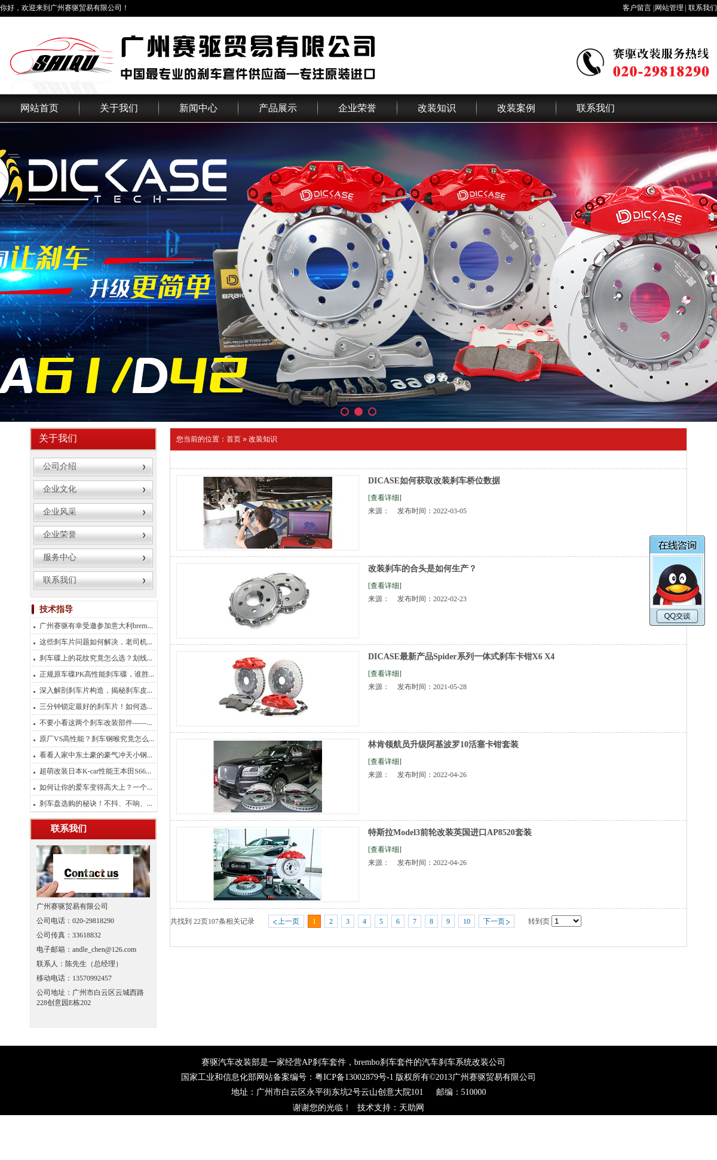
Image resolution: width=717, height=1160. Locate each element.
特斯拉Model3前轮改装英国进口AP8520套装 (450, 832)
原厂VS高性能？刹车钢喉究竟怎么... (96, 739)
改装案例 (516, 108)
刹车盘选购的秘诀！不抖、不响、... (95, 803)
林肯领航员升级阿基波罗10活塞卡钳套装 (443, 744)
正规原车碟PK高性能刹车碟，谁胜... (96, 674)
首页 (233, 439)
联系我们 (702, 8)
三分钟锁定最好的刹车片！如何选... (95, 706)
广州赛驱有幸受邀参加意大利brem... (96, 626)
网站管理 (669, 8)
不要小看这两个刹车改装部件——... (95, 722)
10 (466, 921)
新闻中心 (198, 108)
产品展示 (278, 108)
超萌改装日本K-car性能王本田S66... (95, 771)
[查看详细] (385, 498)
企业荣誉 (357, 108)
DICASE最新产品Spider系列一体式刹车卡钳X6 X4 (461, 656)
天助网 (411, 1107)
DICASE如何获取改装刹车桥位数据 (434, 480)
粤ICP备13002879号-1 (354, 1077)
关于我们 (119, 108)
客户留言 (637, 8)
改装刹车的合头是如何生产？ (422, 568)
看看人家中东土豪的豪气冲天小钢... (95, 755)
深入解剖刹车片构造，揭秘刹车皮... (95, 690)
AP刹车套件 (324, 1062)
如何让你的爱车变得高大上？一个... (95, 787)
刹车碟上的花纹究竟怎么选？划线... (95, 658)
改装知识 (437, 108)
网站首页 (39, 108)
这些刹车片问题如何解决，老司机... (95, 642)
